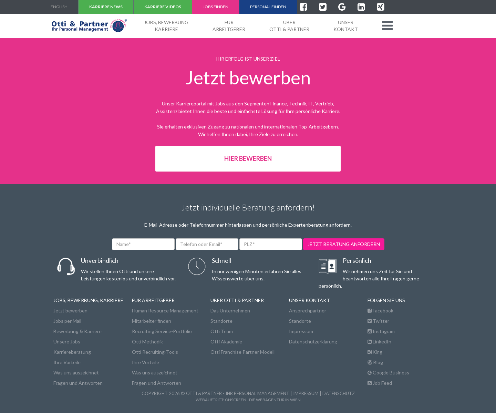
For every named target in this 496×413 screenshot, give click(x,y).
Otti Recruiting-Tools (155, 352)
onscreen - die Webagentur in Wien (263, 399)
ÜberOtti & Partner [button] (289, 25)
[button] (387, 25)
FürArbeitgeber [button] (229, 25)
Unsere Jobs (66, 341)
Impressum (301, 331)
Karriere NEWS (106, 6)
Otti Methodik (147, 341)
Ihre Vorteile (67, 362)
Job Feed (380, 383)
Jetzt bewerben (70, 310)
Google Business (388, 372)
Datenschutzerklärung (313, 341)
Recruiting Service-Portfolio (162, 331)
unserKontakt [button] (345, 25)
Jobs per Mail (67, 321)
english (59, 6)
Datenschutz (338, 393)
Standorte (221, 321)
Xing (375, 352)
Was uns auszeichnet (76, 372)
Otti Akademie (226, 341)
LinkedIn (379, 341)
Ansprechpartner (307, 310)
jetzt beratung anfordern (344, 244)
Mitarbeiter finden (151, 321)
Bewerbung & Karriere (77, 331)
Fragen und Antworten (78, 383)
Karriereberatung (72, 352)
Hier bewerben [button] (248, 158)
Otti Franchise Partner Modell (242, 352)
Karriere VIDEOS (162, 6)
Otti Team (221, 331)
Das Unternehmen (230, 310)
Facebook (380, 310)
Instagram (381, 331)
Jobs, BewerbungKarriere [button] (166, 25)
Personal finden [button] (268, 6)
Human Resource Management (165, 310)
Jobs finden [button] (215, 6)
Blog (375, 362)
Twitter (378, 321)
